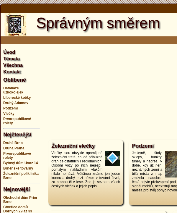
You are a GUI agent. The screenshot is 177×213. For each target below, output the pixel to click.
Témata (11, 58)
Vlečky (8, 114)
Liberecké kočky (17, 98)
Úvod (9, 52)
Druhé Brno (13, 143)
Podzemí (10, 108)
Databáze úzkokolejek (13, 90)
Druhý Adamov (15, 103)
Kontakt (12, 71)
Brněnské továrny (18, 168)
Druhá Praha (13, 148)
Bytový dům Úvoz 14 (20, 163)
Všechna (13, 65)
